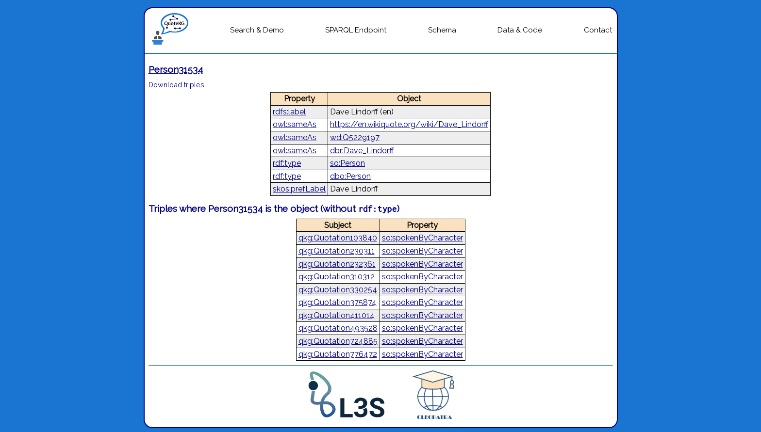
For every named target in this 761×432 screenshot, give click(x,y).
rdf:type (287, 163)
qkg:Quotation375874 (337, 302)
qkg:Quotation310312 (336, 276)
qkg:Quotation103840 (337, 237)
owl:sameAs (294, 124)
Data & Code (519, 30)
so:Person (347, 163)
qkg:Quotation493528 (338, 328)
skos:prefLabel (299, 188)
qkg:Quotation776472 (337, 354)
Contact (598, 30)
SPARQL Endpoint (355, 30)
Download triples (176, 84)
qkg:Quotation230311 (336, 251)
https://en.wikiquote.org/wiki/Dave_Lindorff (409, 124)
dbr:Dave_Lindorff (362, 150)
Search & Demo (257, 30)
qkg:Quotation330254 (337, 289)
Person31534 (176, 69)
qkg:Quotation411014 (336, 315)
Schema (442, 30)
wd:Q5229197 (355, 137)
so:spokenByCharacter (422, 237)
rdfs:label (289, 111)
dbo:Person (350, 176)
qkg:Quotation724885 (338, 341)
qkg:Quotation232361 (337, 264)
